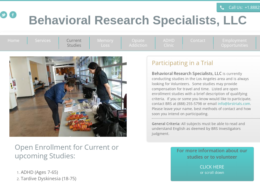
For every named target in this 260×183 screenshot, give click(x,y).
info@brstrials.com (234, 103)
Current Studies (74, 43)
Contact (197, 40)
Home (13, 40)
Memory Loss (105, 43)
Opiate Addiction (138, 43)
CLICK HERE (212, 167)
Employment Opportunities (234, 43)
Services (43, 40)
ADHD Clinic (169, 43)
